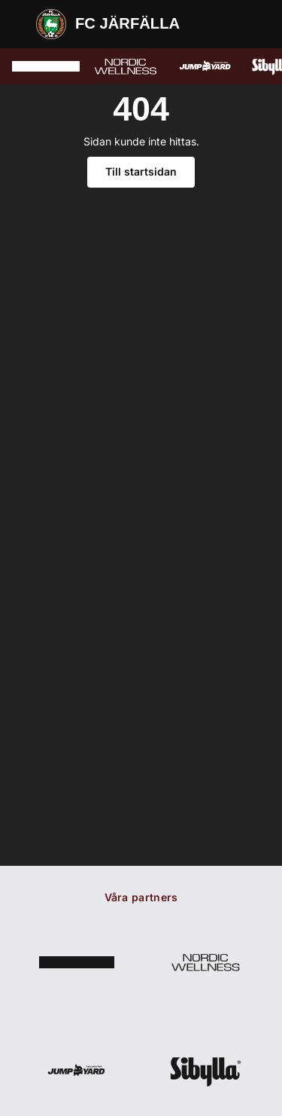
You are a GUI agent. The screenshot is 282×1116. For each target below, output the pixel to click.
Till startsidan (141, 171)
